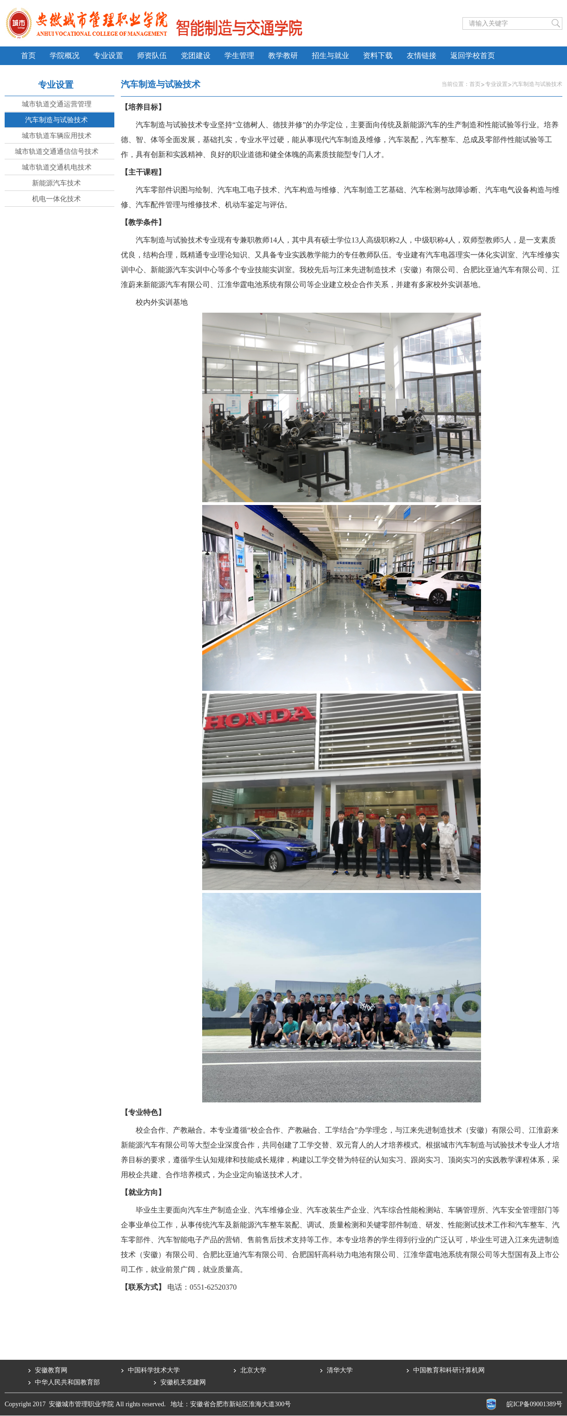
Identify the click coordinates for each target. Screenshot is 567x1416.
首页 (475, 84)
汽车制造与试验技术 (537, 84)
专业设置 (496, 84)
